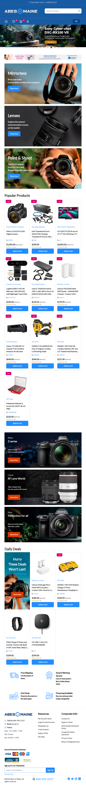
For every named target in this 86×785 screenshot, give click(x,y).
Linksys (61, 297)
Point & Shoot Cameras (15, 227)
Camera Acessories (13, 284)
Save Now (14, 460)
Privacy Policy (66, 738)
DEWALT (37, 355)
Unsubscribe (8, 774)
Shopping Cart (43, 726)
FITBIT (10, 651)
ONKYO (10, 355)
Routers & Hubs (63, 284)
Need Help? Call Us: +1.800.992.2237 (44, 2)
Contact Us (65, 719)
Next (84, 39)
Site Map (41, 737)
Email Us (15, 724)
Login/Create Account (46, 722)
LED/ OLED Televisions (66, 227)
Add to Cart (17, 251)
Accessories (11, 638)
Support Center (67, 722)
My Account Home (45, 719)
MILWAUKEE (12, 412)
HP (35, 651)
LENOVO (37, 297)
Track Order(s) (43, 729)
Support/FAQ (43, 733)
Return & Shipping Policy (70, 742)
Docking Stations (38, 227)
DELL (35, 240)
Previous (2, 39)
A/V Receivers (11, 342)
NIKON (10, 240)
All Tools (35, 342)
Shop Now (14, 88)
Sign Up (50, 770)
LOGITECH (11, 297)
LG (60, 240)
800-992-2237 (19, 720)
